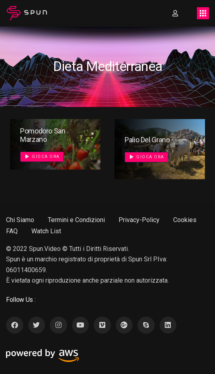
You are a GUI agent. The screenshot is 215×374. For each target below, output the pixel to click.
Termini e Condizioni (76, 220)
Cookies (185, 220)
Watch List (46, 231)
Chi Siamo (20, 220)
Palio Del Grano (147, 139)
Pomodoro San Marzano (43, 135)
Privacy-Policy (139, 220)
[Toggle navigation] (203, 13)
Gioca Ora (42, 156)
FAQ (12, 231)
